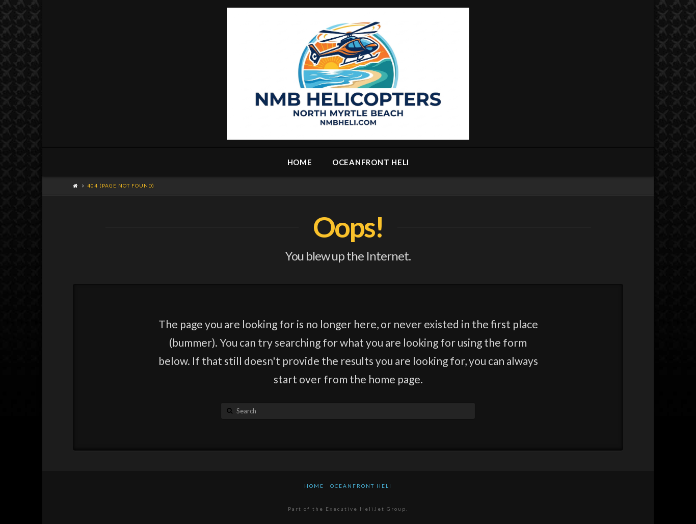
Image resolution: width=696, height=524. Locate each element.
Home (314, 486)
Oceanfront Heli (361, 486)
